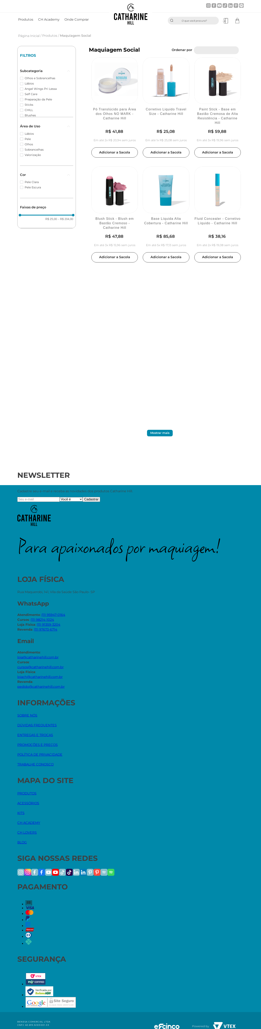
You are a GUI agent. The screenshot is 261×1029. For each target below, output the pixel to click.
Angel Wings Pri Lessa (41, 89)
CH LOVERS (27, 833)
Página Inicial (29, 36)
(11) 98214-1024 (42, 620)
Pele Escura (33, 187)
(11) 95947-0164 (53, 615)
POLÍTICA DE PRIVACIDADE (39, 755)
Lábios (29, 83)
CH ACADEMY (28, 823)
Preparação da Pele (38, 99)
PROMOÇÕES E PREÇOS (37, 745)
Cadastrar (91, 499)
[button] (46, 71)
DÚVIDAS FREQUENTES (37, 725)
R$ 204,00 (65, 219)
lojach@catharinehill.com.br (40, 677)
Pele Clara (32, 182)
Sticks (29, 105)
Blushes (30, 115)
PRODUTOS (26, 793)
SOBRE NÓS (27, 715)
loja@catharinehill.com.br (38, 657)
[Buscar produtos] (172, 20)
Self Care (31, 94)
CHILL (29, 110)
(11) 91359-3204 (48, 625)
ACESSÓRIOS (28, 803)
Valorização (33, 155)
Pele (28, 139)
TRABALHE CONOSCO (35, 764)
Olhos (29, 144)
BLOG (22, 842)
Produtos (49, 36)
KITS (20, 813)
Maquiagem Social (75, 36)
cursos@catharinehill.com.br (40, 667)
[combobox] (193, 20)
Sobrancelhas (34, 149)
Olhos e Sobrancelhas (40, 78)
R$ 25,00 (51, 219)
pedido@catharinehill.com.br (41, 687)
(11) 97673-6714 (45, 629)
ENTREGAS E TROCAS (35, 735)
